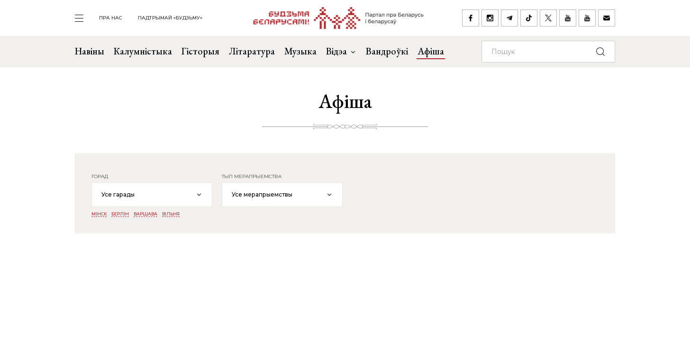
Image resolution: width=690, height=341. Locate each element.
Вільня (171, 214)
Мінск (99, 214)
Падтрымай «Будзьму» (170, 18)
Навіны (89, 51)
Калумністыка (143, 51)
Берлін (120, 214)
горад (99, 176)
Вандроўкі (387, 51)
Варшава (145, 214)
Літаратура (252, 51)
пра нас (110, 18)
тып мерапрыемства (251, 176)
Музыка (300, 51)
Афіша (431, 51)
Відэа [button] (341, 51)
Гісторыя (200, 51)
